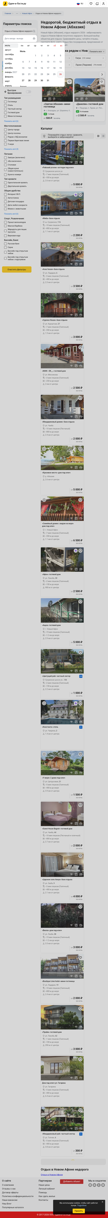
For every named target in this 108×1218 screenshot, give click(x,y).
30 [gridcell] (42, 80)
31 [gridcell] (48, 80)
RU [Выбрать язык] (80, 3)
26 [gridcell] (60, 74)
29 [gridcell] (35, 80)
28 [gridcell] (29, 80)
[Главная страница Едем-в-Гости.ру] (14, 3)
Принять (78, 1211)
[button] (91, 3)
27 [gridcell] (23, 80)
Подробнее (81, 1205)
